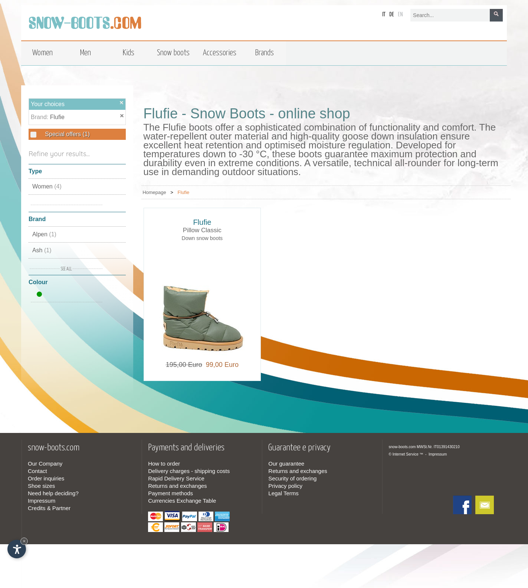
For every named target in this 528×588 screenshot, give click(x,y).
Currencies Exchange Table (182, 500)
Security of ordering (292, 478)
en (400, 14)
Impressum (41, 500)
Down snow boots (202, 238)
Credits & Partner (49, 508)
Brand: (40, 117)
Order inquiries (46, 478)
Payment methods (170, 493)
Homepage (154, 192)
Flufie (57, 117)
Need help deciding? (53, 493)
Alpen (44, 234)
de (391, 14)
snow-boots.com (402, 447)
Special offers (66, 134)
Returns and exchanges (177, 486)
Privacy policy (285, 486)
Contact (37, 471)
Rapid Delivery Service (176, 478)
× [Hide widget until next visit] (24, 541)
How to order (164, 463)
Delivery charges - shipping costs (189, 471)
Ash (42, 250)
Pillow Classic (202, 230)
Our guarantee (286, 463)
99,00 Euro (220, 364)
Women (47, 186)
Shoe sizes (41, 486)
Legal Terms (283, 493)
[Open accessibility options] (16, 549)
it (384, 14)
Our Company (45, 463)
